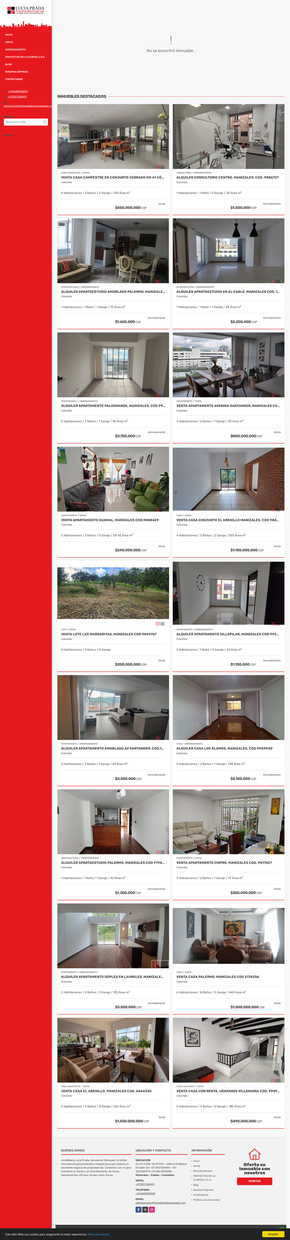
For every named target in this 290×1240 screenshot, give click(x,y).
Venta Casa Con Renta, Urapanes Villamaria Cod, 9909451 (228, 1091)
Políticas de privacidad (206, 1199)
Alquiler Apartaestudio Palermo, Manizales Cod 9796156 (113, 863)
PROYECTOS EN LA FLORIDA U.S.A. (25, 57)
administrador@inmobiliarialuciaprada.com (29, 106)
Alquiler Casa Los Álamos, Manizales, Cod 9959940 (224, 748)
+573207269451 (17, 96)
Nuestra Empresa (16, 71)
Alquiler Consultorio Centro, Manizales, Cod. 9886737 (227, 177)
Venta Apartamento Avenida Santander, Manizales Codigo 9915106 (228, 406)
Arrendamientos (202, 1171)
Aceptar (273, 1234)
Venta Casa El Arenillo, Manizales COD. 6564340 (106, 1091)
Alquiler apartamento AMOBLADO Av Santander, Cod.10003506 (113, 748)
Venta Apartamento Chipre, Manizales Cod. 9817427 (224, 863)
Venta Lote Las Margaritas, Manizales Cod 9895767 (108, 634)
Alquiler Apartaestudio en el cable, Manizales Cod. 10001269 (228, 292)
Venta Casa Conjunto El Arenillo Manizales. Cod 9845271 (228, 520)
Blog (8, 64)
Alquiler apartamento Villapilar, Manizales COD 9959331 (228, 634)
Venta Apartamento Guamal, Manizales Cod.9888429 (110, 520)
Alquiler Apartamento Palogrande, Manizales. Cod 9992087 (113, 406)
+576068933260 (18, 91)
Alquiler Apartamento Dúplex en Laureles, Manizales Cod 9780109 (113, 977)
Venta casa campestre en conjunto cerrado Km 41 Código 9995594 (113, 177)
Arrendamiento (15, 49)
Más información (98, 1234)
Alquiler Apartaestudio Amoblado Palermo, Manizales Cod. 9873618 (113, 292)
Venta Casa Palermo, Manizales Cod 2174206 (217, 977)
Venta (9, 42)
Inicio (8, 34)
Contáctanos (14, 79)
